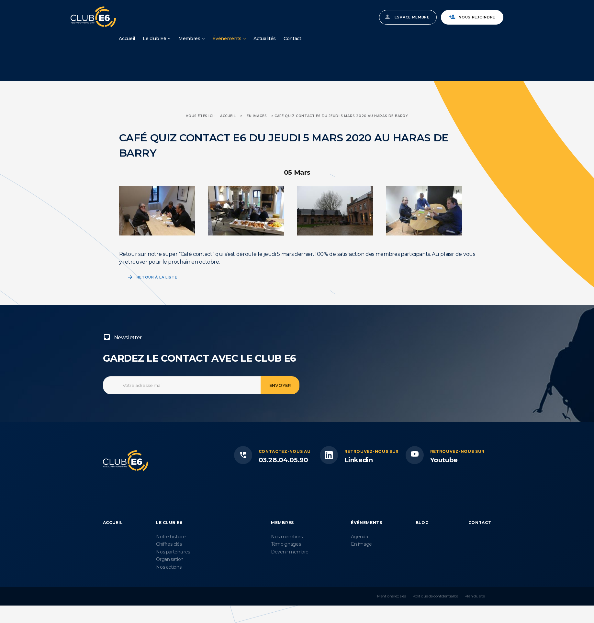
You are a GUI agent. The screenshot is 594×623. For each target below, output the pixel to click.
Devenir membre (289, 552)
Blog (422, 522)
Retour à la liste (157, 277)
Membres (189, 38)
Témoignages (286, 544)
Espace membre (412, 17)
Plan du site (475, 596)
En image (361, 544)
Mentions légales (391, 596)
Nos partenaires (173, 552)
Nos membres (286, 537)
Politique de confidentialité (435, 596)
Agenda (359, 537)
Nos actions (168, 567)
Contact (292, 38)
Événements (226, 38)
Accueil (127, 38)
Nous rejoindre (477, 17)
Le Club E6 (169, 522)
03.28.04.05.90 (283, 460)
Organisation (170, 559)
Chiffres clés (169, 544)
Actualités (264, 38)
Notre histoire (170, 537)
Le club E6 (154, 38)
